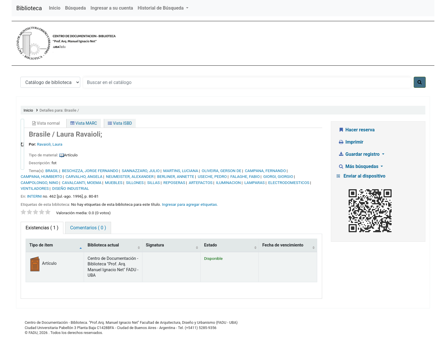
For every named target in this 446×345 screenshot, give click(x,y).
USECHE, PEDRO (212, 176)
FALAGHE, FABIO (245, 176)
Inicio (54, 8)
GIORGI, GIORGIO (278, 176)
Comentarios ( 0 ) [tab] (88, 227)
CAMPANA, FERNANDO (265, 170)
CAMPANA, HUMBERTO (41, 176)
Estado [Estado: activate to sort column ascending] (210, 245)
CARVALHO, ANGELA (84, 176)
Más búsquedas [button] (359, 166)
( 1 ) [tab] (42, 227)
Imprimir (350, 142)
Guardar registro (359, 154)
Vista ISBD (120, 123)
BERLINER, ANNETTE (175, 176)
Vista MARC (83, 123)
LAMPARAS (254, 182)
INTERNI (34, 196)
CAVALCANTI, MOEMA (81, 182)
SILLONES (135, 182)
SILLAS (153, 182)
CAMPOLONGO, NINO (39, 182)
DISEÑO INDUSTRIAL (70, 188)
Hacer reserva (356, 130)
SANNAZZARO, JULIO (141, 170)
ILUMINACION (228, 182)
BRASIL (51, 170)
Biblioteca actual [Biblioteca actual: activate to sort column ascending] (103, 245)
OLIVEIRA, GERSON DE (221, 170)
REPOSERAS (174, 182)
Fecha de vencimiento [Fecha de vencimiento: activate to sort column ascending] (282, 245)
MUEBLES (113, 182)
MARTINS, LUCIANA (180, 170)
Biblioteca (29, 8)
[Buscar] (420, 82)
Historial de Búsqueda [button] (161, 8)
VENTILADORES (35, 188)
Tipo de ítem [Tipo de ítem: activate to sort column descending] (41, 245)
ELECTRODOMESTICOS (288, 182)
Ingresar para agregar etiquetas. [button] (190, 204)
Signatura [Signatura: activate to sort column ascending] (155, 245)
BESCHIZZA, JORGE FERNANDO (90, 170)
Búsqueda (75, 8)
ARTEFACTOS (201, 182)
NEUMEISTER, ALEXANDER (130, 176)
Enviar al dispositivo (365, 176)
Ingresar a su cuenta (111, 8)
